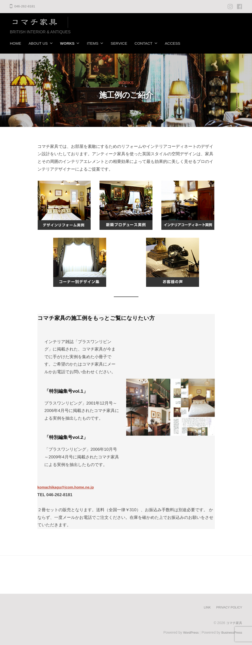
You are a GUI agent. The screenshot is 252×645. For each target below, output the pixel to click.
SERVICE (119, 43)
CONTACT (143, 43)
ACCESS (172, 43)
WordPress (187, 631)
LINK (203, 606)
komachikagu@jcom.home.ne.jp (69, 486)
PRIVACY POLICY (227, 606)
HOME (15, 43)
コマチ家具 (233, 621)
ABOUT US (38, 43)
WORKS (67, 43)
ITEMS (92, 43)
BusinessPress (230, 631)
